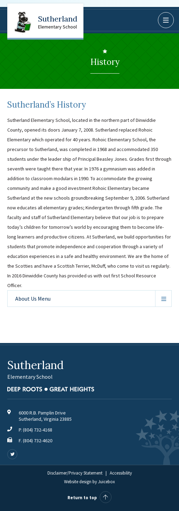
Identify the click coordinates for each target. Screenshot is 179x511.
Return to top (89, 498)
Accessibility (121, 473)
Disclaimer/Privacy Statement (74, 473)
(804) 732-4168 (37, 430)
